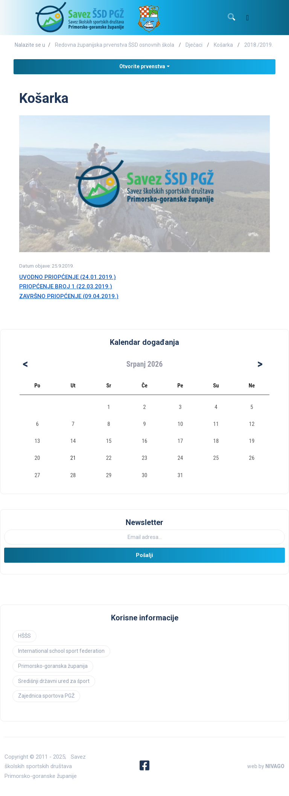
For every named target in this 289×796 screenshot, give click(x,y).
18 (216, 441)
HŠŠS (24, 636)
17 (180, 441)
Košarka (223, 45)
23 (145, 458)
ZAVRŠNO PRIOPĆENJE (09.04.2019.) (69, 296)
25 (216, 458)
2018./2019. (258, 45)
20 (37, 458)
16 (145, 441)
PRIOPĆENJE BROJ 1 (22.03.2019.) (65, 286)
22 (109, 458)
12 (252, 424)
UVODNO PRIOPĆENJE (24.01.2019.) (67, 277)
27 (37, 475)
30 (145, 475)
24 (180, 458)
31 (180, 475)
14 (73, 441)
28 (73, 475)
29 (109, 475)
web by (265, 766)
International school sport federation (61, 651)
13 (37, 441)
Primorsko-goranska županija (53, 666)
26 (252, 458)
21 (73, 458)
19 (252, 441)
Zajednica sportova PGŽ (46, 696)
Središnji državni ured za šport (54, 681)
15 (109, 441)
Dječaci (194, 45)
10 (180, 424)
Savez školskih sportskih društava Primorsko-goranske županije (45, 766)
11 (216, 424)
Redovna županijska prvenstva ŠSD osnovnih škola (114, 45)
